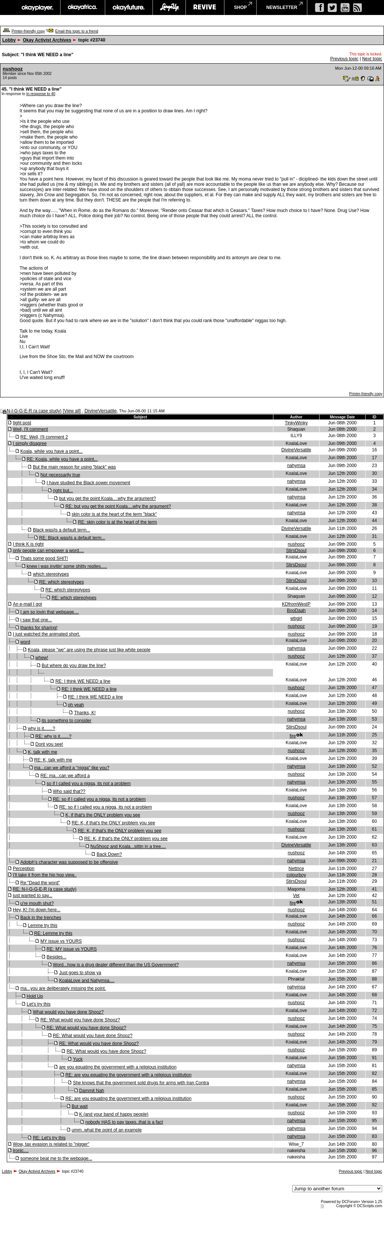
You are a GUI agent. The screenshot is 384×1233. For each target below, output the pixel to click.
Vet (296, 895)
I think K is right (28, 544)
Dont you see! (49, 744)
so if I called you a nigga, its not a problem (88, 783)
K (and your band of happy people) (113, 1114)
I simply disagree (29, 443)
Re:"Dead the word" (40, 882)
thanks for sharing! (38, 627)
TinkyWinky (296, 422)
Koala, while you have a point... (51, 451)
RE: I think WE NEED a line (83, 681)
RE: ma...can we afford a (65, 775)
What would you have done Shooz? (68, 1012)
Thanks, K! (85, 712)
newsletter (281, 7)
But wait (80, 1106)
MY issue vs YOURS (61, 941)
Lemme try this (42, 925)
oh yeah (76, 705)
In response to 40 (40, 94)
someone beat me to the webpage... (56, 1158)
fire (293, 736)
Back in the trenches (40, 917)
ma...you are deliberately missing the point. (63, 988)
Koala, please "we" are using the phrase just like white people (89, 649)
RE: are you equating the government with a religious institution (128, 1075)
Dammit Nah (91, 1090)
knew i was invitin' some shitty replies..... (67, 566)
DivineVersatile (100, 410)
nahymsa (296, 465)
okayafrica (83, 7)
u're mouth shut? (37, 903)
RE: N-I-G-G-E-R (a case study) (44, 889)
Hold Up (35, 996)
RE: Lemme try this (53, 933)
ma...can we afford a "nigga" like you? (71, 767)
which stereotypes (51, 574)
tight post (22, 422)
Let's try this (39, 1004)
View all (72, 410)
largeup (169, 7)
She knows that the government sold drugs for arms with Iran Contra (141, 1082)
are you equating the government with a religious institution (118, 1067)
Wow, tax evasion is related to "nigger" (51, 1144)
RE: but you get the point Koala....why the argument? (118, 506)
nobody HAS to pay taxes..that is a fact (124, 1122)
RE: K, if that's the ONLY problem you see (113, 822)
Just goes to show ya (80, 972)
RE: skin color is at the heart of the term (117, 522)
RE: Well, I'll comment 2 (44, 437)
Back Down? (109, 854)
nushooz (12, 69)
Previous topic (344, 58)
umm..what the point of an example (107, 1130)
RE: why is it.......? (53, 736)
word (25, 642)
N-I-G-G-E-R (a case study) (34, 410)
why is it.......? (41, 728)
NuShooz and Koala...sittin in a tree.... (128, 846)
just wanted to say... (32, 895)
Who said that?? (69, 791)
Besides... (56, 957)
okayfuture (128, 7)
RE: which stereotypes (61, 582)
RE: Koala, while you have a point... (62, 459)
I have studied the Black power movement (88, 482)
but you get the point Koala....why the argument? (107, 498)
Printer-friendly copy (28, 31)
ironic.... (20, 1150)
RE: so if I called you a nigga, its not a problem (99, 799)
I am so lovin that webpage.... (49, 612)
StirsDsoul (296, 550)
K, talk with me (42, 752)
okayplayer (37, 7)
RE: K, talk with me (53, 760)
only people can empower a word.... (48, 550)
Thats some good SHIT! (44, 558)
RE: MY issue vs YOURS (71, 949)
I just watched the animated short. (46, 634)
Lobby (9, 40)
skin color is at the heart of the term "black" (114, 514)
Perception (23, 868)
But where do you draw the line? (74, 665)
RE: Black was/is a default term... (72, 537)
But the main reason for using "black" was (74, 467)
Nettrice (296, 868)
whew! (41, 657)
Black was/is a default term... (61, 530)
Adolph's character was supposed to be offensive (69, 862)
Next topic (372, 58)
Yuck (77, 1059)
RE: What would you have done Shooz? (80, 1020)
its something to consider (67, 720)
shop (240, 7)
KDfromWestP (296, 604)
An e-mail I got (27, 604)
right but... (63, 490)
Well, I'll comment (30, 429)
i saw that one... (36, 619)
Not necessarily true (60, 475)
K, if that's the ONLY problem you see (102, 815)
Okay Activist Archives (47, 40)
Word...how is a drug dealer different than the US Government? (116, 964)
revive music (205, 7)
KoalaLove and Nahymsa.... (86, 980)
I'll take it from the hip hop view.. (44, 875)
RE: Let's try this (49, 1137)
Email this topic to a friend (76, 31)
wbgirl (296, 618)
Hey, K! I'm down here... (36, 909)
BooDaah (296, 610)
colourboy (296, 875)
